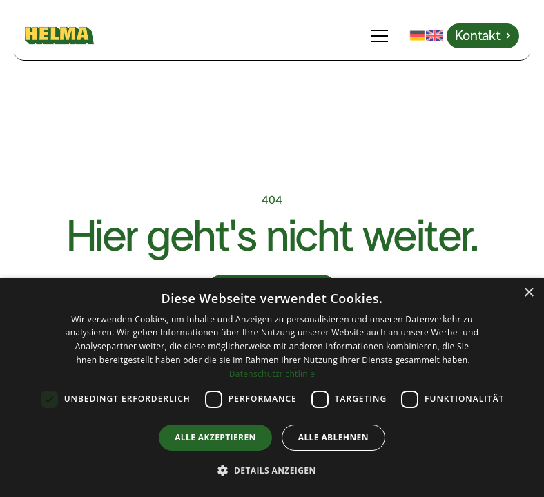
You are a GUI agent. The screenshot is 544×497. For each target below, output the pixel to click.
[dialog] (272, 387)
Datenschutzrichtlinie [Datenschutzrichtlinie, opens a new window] (272, 374)
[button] (382, 35)
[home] (59, 35)
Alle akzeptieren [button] (215, 437)
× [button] (528, 293)
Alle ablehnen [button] (333, 437)
